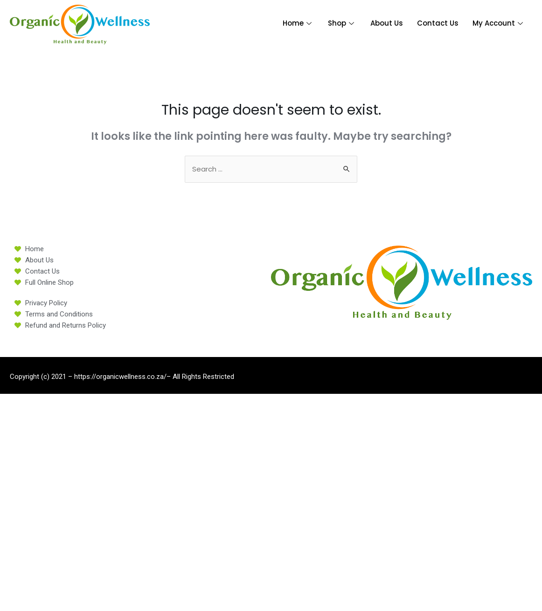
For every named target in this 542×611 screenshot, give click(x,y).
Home (298, 23)
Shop (342, 23)
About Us (386, 23)
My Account (499, 23)
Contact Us (438, 23)
